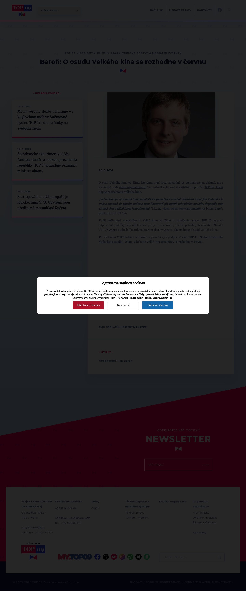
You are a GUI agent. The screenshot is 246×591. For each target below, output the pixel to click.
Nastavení (123, 305)
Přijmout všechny (157, 305)
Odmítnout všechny (88, 305)
